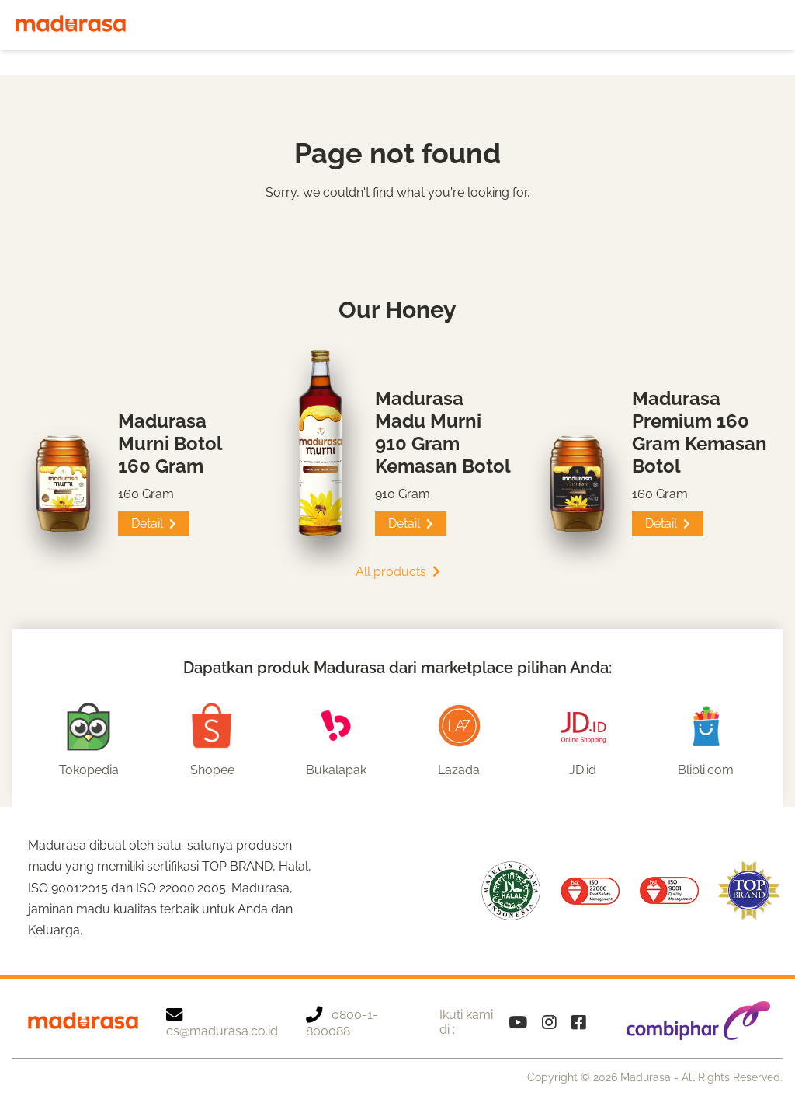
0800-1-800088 (342, 1022)
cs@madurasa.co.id (222, 1022)
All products (398, 571)
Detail (153, 523)
